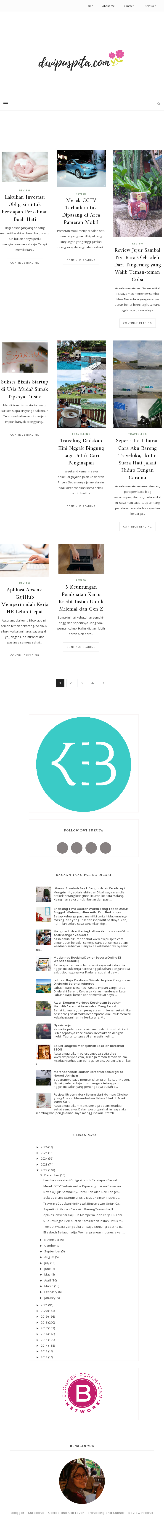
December (52, 1175)
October (50, 1246)
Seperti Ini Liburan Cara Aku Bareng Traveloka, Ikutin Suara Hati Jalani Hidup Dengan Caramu (137, 459)
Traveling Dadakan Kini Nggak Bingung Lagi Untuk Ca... (82, 1203)
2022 (44, 1170)
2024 (44, 1158)
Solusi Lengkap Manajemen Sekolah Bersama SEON (89, 1048)
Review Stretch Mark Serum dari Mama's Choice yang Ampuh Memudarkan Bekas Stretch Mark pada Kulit (91, 1098)
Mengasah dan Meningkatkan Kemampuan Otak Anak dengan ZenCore (91, 933)
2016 (44, 1334)
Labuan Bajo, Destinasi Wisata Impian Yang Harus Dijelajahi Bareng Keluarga (92, 982)
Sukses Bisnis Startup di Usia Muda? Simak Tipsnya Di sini (24, 390)
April (48, 1280)
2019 (44, 1316)
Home (89, 6)
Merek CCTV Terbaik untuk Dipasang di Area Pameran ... (83, 1186)
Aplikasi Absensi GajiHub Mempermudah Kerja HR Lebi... (83, 1215)
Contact (129, 6)
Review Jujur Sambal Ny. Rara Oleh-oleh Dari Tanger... (81, 1192)
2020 (44, 1311)
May (47, 1274)
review (24, 190)
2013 (44, 1351)
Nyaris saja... (63, 1025)
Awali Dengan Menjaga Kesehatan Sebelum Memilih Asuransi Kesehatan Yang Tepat (87, 1004)
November (52, 1240)
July (47, 1263)
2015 (44, 1340)
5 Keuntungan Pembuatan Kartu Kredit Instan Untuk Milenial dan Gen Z (81, 598)
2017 (44, 1328)
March (49, 1286)
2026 (44, 1147)
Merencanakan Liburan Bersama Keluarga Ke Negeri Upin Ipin (88, 1074)
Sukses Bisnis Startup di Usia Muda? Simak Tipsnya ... (81, 1197)
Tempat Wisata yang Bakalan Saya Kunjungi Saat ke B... (83, 1227)
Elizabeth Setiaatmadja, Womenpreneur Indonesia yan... (84, 1232)
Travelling (81, 434)
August (49, 1257)
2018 (44, 1322)
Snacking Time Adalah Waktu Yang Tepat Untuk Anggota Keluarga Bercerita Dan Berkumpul (91, 911)
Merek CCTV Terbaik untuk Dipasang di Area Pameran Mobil (81, 212)
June (47, 1269)
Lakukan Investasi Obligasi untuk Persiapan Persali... (81, 1180)
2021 (44, 1305)
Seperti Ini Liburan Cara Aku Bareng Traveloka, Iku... (80, 1209)
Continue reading (24, 262)
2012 (44, 1357)
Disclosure (149, 6)
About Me (108, 6)
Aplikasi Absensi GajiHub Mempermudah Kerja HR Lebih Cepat (25, 601)
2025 (44, 1153)
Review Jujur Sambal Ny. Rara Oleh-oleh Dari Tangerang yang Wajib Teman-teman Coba (137, 265)
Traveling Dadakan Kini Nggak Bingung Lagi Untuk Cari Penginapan (81, 452)
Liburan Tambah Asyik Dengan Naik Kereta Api (89, 888)
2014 (44, 1345)
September (52, 1251)
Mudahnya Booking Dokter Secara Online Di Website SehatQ (87, 959)
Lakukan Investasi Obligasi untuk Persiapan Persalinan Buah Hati (25, 208)
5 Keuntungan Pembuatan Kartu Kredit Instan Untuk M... (83, 1221)
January (50, 1298)
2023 (44, 1164)
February (51, 1292)
